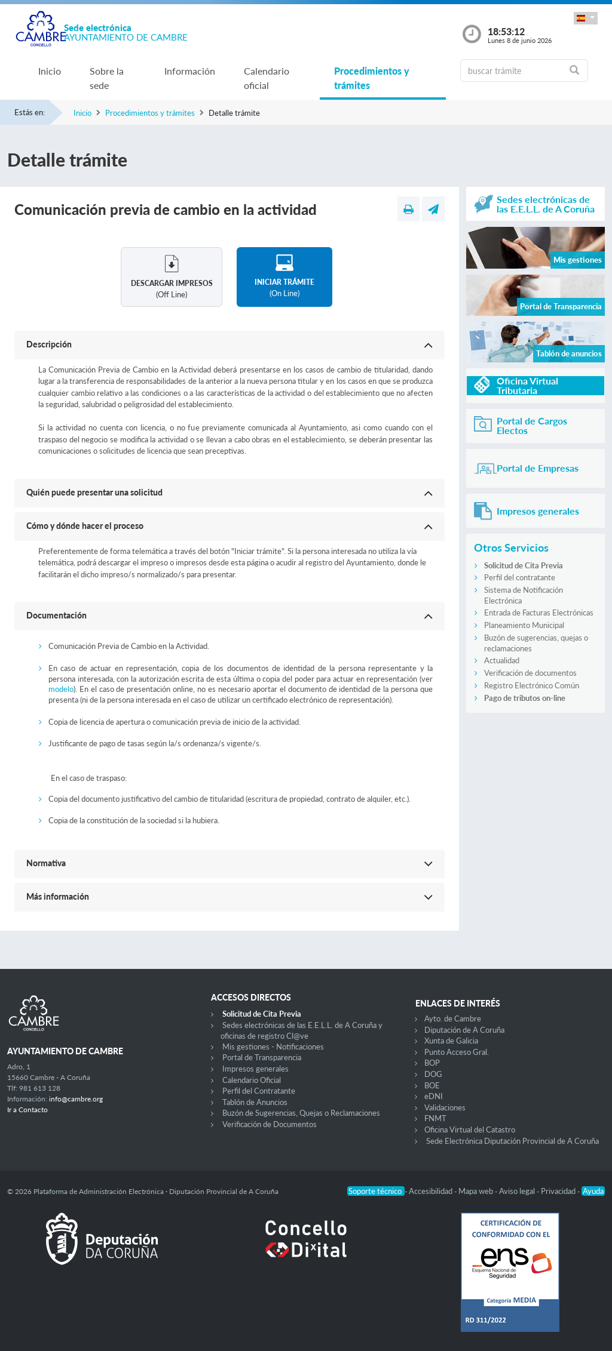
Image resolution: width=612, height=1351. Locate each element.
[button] (586, 18)
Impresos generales (255, 1068)
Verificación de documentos (530, 673)
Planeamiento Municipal (524, 625)
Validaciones (445, 1107)
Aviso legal (518, 1191)
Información (189, 70)
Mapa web (476, 1191)
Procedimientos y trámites (371, 78)
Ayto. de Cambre (452, 1018)
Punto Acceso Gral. (456, 1052)
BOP (432, 1062)
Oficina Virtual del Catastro (469, 1129)
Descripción (49, 344)
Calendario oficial (266, 78)
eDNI (433, 1096)
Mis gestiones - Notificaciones (273, 1046)
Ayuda (593, 1191)
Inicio (49, 70)
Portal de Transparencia (261, 1057)
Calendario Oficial (251, 1080)
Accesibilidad (431, 1191)
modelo (61, 689)
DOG (433, 1074)
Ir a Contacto (27, 1109)
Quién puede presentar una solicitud (94, 492)
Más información (57, 896)
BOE (432, 1085)
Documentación (56, 615)
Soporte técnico (375, 1191)
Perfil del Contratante (258, 1090)
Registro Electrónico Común (531, 685)
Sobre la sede (107, 78)
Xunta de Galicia (451, 1040)
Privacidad (559, 1191)
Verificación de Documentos (269, 1124)
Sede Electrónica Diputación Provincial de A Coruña (512, 1141)
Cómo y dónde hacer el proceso (84, 526)
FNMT (435, 1118)
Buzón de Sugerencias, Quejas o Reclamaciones (301, 1113)
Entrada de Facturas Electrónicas (538, 612)
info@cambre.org (76, 1098)
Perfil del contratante (519, 577)
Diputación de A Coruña (464, 1030)
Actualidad (501, 660)
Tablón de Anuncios (254, 1102)
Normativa (46, 863)
